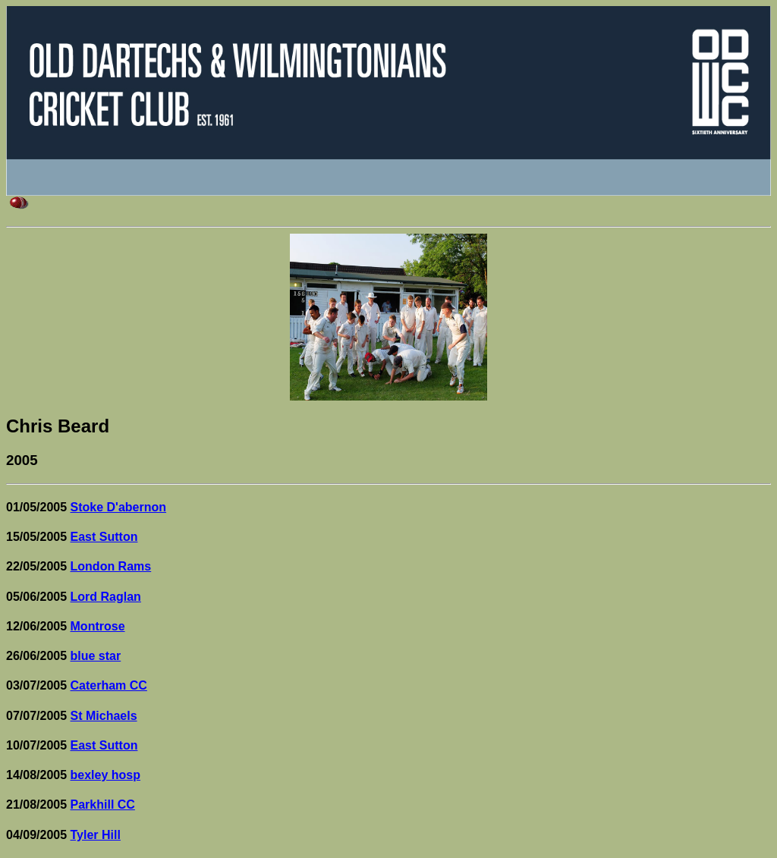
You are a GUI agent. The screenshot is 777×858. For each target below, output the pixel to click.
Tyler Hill (96, 834)
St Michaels (104, 715)
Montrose (98, 626)
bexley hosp (105, 774)
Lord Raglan (106, 596)
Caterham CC (109, 685)
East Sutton (104, 536)
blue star (96, 655)
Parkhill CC (103, 804)
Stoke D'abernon (119, 507)
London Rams (111, 566)
